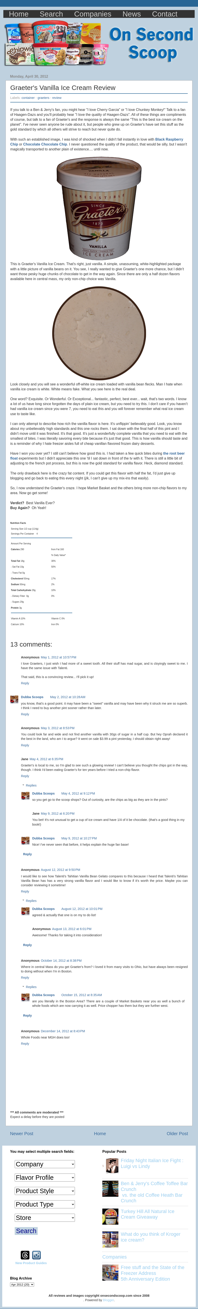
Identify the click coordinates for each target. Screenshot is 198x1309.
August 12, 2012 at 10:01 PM (81, 909)
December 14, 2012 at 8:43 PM (63, 1031)
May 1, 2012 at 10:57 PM (58, 657)
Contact (164, 14)
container (28, 98)
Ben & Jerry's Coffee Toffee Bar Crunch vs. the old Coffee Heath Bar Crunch (154, 1192)
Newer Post (21, 1133)
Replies (31, 785)
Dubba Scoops (32, 697)
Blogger (108, 1300)
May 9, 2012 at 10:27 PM (79, 838)
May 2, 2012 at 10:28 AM (67, 697)
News (132, 14)
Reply (25, 683)
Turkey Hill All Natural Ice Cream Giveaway (147, 1214)
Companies (92, 14)
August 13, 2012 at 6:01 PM (71, 929)
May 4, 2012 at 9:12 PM (78, 793)
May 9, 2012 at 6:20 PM (57, 813)
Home (19, 14)
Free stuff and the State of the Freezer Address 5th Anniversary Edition (152, 1273)
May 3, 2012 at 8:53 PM (57, 728)
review (57, 98)
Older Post (177, 1133)
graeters (43, 98)
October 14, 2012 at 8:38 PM (61, 960)
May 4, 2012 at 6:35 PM (46, 759)
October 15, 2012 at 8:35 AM (81, 995)
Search (51, 14)
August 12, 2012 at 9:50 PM (60, 870)
